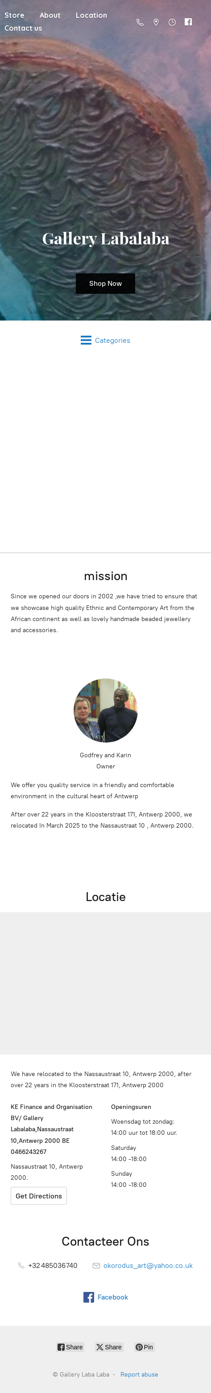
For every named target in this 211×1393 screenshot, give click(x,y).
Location (91, 15)
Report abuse (139, 1374)
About (50, 15)
